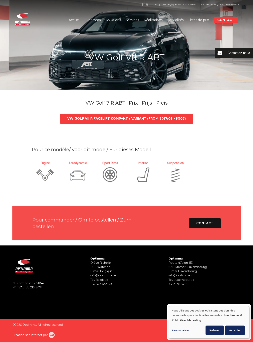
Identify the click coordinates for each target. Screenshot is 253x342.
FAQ (157, 4)
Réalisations (153, 20)
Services (132, 20)
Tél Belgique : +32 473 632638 (180, 4)
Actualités (175, 20)
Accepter (235, 330)
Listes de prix (198, 20)
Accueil (75, 20)
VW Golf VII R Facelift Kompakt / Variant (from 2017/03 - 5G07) (126, 119)
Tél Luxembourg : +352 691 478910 (219, 4)
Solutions (113, 20)
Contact (225, 20)
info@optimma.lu (180, 275)
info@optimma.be (103, 275)
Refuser (215, 330)
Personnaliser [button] (180, 330)
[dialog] (209, 322)
